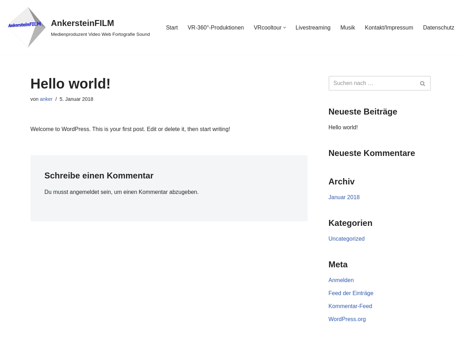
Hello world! (343, 127)
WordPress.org (347, 319)
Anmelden (341, 280)
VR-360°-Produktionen (215, 28)
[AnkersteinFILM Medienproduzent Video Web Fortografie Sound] (77, 27)
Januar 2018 (344, 197)
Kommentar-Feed (351, 306)
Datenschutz (438, 28)
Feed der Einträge (351, 293)
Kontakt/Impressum (389, 28)
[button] (284, 27)
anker (46, 99)
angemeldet (84, 192)
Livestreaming (313, 28)
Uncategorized (347, 239)
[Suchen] (372, 83)
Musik (347, 28)
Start (172, 28)
